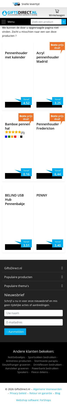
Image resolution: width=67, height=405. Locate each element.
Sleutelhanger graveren (16, 364)
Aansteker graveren (17, 368)
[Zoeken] (63, 21)
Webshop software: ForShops (33, 400)
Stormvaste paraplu (46, 361)
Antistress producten (18, 361)
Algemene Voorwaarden (47, 389)
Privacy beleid (18, 393)
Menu (8, 22)
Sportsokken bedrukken (42, 357)
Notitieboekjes (16, 357)
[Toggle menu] (4, 22)
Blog (57, 393)
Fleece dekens (39, 372)
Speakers (22, 372)
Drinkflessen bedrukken (47, 364)
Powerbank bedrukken (45, 368)
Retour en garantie (40, 393)
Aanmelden (15, 332)
